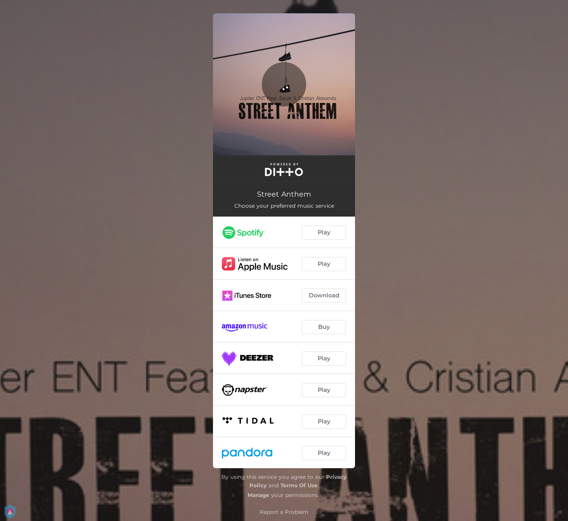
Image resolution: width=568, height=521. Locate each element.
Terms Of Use (299, 485)
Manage (258, 495)
